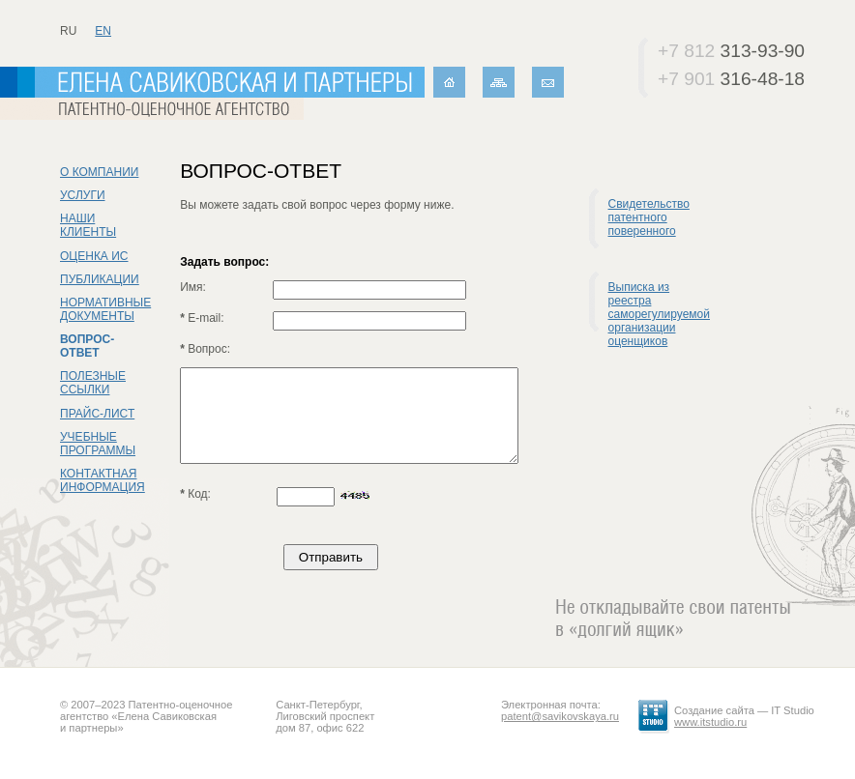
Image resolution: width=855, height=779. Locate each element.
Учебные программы (97, 443)
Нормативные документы (105, 309)
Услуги (82, 195)
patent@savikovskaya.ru (560, 716)
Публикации (99, 279)
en (103, 31)
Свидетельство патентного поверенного (649, 217)
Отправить (331, 557)
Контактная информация (102, 480)
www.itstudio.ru (710, 722)
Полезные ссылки (93, 382)
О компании (99, 172)
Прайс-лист (97, 413)
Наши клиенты (88, 225)
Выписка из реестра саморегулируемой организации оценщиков (659, 314)
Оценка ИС (94, 256)
